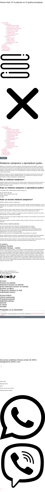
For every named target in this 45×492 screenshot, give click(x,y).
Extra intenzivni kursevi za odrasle (14, 28)
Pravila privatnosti (7, 299)
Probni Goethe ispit (11, 35)
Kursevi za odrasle (11, 38)
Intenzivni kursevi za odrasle (13, 26)
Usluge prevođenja (6, 49)
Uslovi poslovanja (7, 297)
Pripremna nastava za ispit (12, 33)
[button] (22, 88)
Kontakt (3, 306)
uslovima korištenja (36, 313)
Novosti (3, 303)
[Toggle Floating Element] (1, 489)
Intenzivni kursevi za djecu (12, 31)
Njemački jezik (8, 24)
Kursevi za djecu (10, 39)
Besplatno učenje (6, 47)
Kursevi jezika (5, 22)
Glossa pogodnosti (8, 43)
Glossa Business (5, 50)
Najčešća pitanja (7, 301)
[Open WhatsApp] (22, 442)
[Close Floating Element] (1, 366)
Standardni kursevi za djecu (13, 29)
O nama (3, 305)
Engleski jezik (7, 36)
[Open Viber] (22, 487)
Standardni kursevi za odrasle (13, 25)
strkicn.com (15, 362)
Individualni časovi (11, 32)
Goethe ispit (4, 46)
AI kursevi (4, 45)
